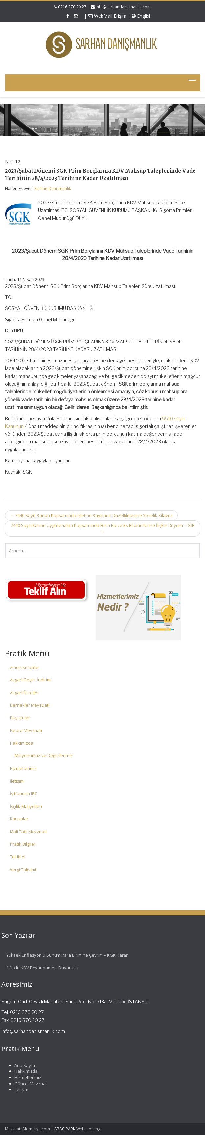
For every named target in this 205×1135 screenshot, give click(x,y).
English (142, 16)
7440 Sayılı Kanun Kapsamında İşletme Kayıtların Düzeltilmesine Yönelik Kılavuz (91, 515)
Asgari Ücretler (24, 692)
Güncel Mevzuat (28, 1083)
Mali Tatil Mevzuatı (28, 831)
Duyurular (20, 718)
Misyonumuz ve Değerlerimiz (44, 755)
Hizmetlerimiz (23, 768)
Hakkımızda (21, 743)
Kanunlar (19, 819)
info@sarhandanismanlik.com (123, 7)
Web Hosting (88, 1129)
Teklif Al (17, 857)
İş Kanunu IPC (23, 793)
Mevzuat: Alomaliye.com (27, 1129)
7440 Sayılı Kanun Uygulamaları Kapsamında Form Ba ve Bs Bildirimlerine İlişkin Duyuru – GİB (102, 528)
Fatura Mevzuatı (26, 730)
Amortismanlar (24, 667)
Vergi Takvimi (23, 869)
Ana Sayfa (22, 1065)
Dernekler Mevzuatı (29, 705)
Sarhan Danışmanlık (52, 188)
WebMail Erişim (107, 16)
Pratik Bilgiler (22, 844)
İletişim (17, 781)
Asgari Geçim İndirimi (31, 680)
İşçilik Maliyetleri (26, 806)
